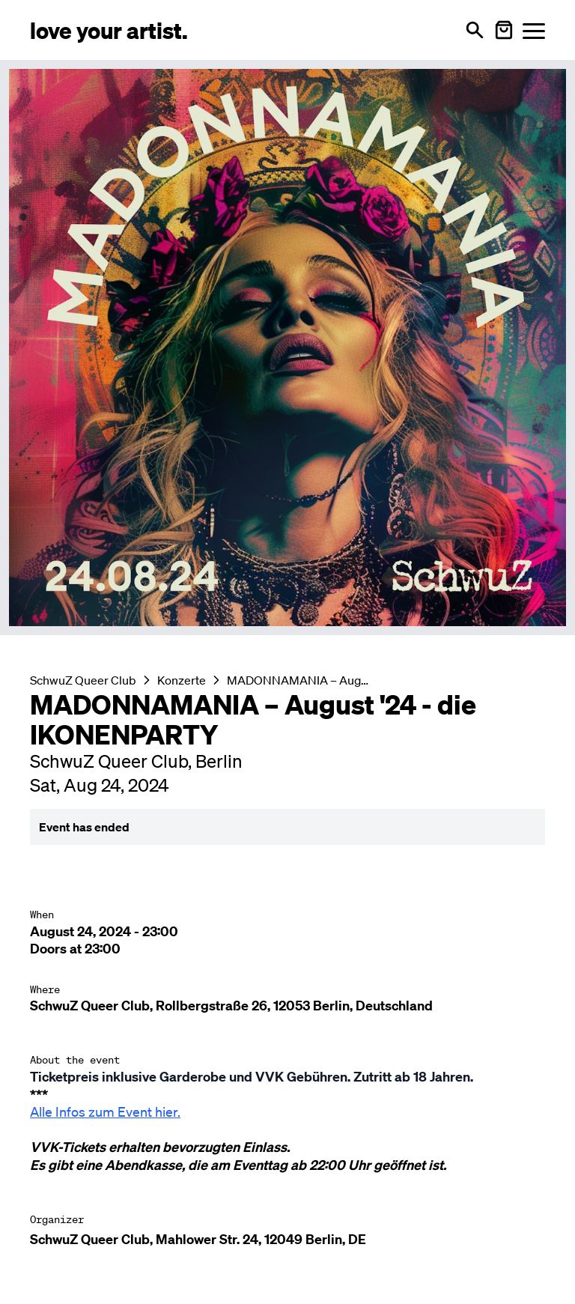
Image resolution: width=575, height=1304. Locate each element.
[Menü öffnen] (534, 30)
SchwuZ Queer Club (83, 680)
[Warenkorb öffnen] (504, 30)
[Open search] (474, 29)
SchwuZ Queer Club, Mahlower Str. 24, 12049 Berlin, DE (198, 1239)
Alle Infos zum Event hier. (105, 1111)
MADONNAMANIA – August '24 (299, 680)
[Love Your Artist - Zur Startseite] (109, 29)
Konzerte (181, 680)
